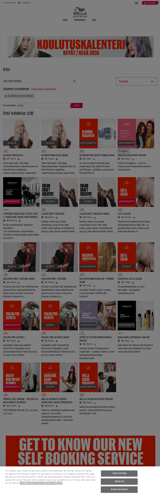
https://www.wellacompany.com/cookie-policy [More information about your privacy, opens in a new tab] (41, 484)
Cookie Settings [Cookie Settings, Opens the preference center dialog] (119, 474)
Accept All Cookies (119, 490)
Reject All (119, 482)
